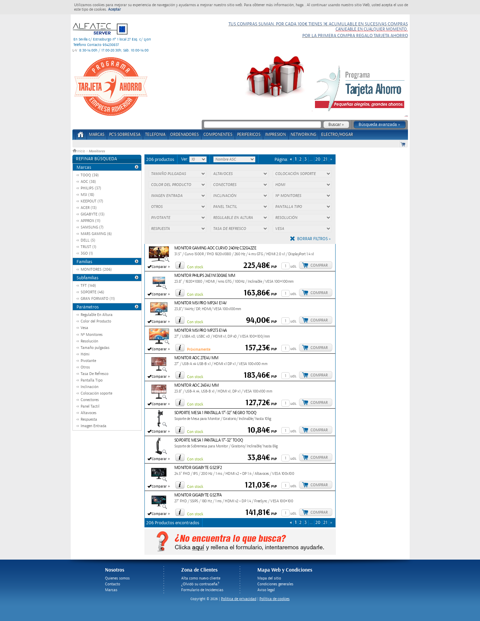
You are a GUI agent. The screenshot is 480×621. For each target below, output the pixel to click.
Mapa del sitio (269, 578)
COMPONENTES (217, 134)
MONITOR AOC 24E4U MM (196, 385)
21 (325, 159)
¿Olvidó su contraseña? (200, 584)
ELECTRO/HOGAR (337, 134)
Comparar (159, 267)
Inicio (79, 151)
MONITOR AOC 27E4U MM (196, 358)
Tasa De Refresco (94, 374)
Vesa (84, 328)
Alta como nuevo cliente (200, 578)
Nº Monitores (92, 334)
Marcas (96, 134)
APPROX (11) (91, 221)
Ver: (185, 159)
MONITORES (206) (96, 269)
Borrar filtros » (314, 239)
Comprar (319, 265)
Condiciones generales (275, 584)
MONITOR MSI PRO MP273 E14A (200, 330)
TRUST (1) (88, 247)
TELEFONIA (155, 134)
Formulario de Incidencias (202, 590)
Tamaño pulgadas (95, 347)
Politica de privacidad (238, 599)
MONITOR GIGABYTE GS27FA (198, 495)
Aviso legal (266, 590)
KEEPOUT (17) (92, 201)
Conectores (90, 400)
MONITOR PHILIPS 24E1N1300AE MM (204, 275)
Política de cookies (274, 599)
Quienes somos (117, 578)
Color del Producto (96, 321)
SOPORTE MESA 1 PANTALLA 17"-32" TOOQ (208, 440)
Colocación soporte (96, 393)
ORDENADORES (184, 134)
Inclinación (89, 387)
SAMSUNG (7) (92, 227)
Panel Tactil (90, 406)
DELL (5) (88, 240)
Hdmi (85, 354)
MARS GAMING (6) (96, 234)
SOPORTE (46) (92, 292)
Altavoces (88, 413)
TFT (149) (88, 285)
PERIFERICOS (248, 134)
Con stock (195, 267)
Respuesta (89, 419)
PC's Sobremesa (124, 134)
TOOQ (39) (90, 175)
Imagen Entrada (93, 426)
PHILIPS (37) (91, 188)
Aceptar (114, 9)
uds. (293, 266)
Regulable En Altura (97, 315)
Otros (85, 367)
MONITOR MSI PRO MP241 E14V (200, 303)
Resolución (89, 341)
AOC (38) (88, 181)
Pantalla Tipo (92, 380)
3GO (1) (87, 253)
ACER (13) (89, 208)
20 (317, 159)
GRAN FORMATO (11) (98, 298)
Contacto (112, 584)
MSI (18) (87, 194)
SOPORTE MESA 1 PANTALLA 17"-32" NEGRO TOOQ (215, 412)
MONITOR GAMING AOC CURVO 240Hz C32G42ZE (215, 248)
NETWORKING (303, 134)
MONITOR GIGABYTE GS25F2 (198, 467)
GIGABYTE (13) (93, 214)
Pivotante (88, 361)
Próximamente (198, 349)
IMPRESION (275, 134)
